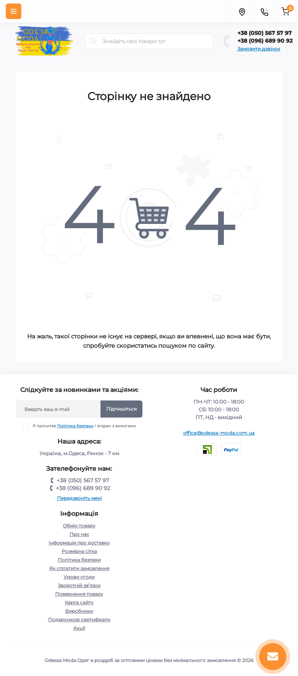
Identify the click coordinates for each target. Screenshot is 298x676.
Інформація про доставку (79, 543)
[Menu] (13, 11)
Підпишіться (121, 409)
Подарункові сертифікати (79, 619)
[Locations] (241, 11)
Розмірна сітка (79, 551)
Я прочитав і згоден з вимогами (84, 426)
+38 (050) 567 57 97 (264, 32)
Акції (79, 628)
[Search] (93, 41)
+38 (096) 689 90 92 (265, 40)
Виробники (79, 611)
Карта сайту (79, 602)
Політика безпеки (75, 425)
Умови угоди (79, 577)
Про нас (79, 534)
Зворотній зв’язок (79, 585)
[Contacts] (264, 11)
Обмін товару (79, 526)
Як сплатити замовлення (79, 568)
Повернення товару (79, 594)
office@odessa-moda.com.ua (219, 433)
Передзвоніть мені (79, 498)
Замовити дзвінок (258, 49)
